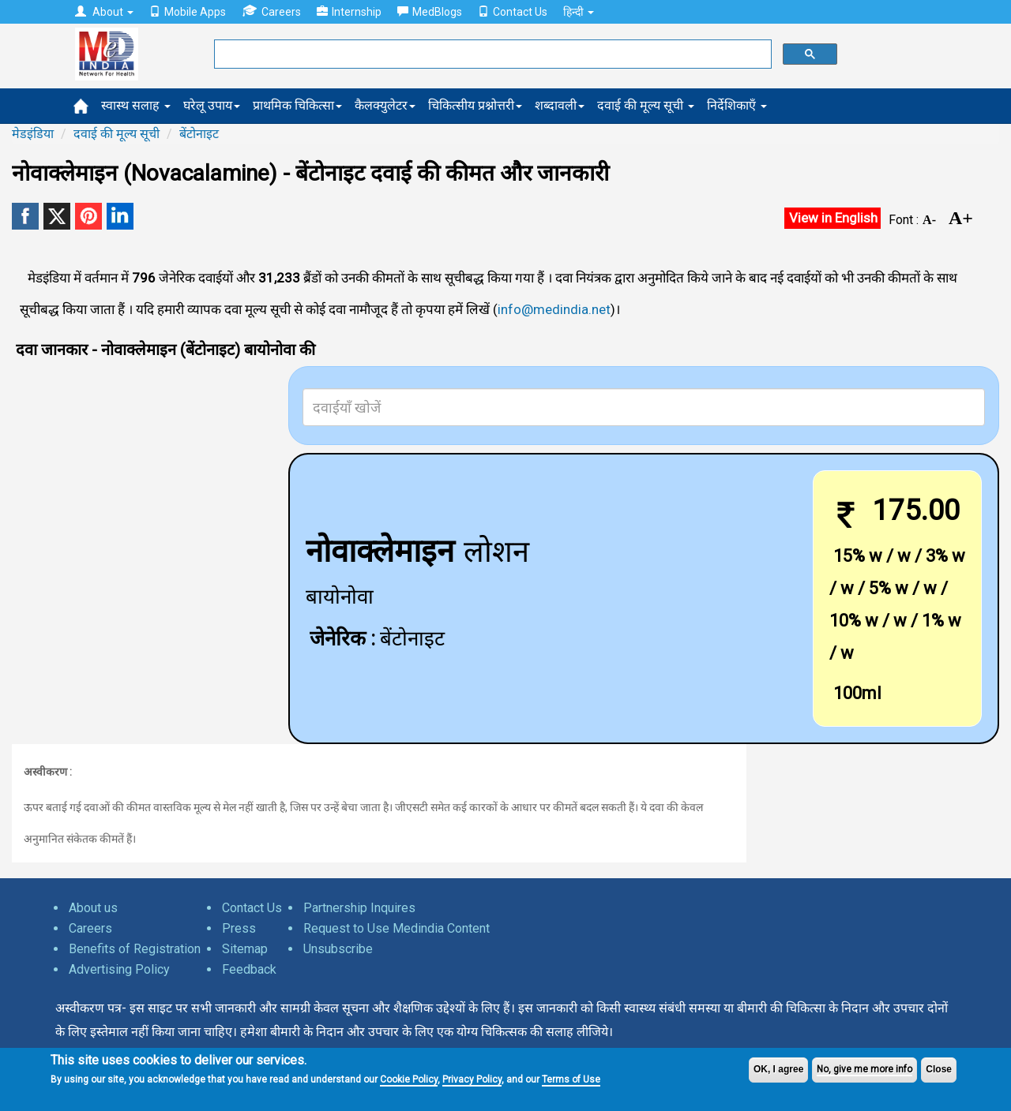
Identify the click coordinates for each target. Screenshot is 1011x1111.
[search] (491, 54)
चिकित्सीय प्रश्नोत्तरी (475, 105)
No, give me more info (864, 1069)
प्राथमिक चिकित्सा (297, 105)
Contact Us (512, 12)
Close (939, 1069)
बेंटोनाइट (199, 133)
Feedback (249, 969)
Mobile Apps (187, 12)
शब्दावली (559, 105)
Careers (271, 11)
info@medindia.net (554, 309)
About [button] (104, 12)
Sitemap (245, 948)
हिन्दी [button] (578, 12)
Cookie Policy (409, 1079)
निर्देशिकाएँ (737, 105)
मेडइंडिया (33, 133)
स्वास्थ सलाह (136, 105)
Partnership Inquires (359, 907)
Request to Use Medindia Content (396, 928)
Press (239, 928)
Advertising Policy (119, 969)
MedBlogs (429, 12)
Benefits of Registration (135, 948)
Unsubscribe (338, 948)
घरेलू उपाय (211, 105)
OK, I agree (778, 1069)
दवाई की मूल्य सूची (645, 105)
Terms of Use (571, 1079)
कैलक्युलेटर (385, 105)
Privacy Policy (472, 1079)
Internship (349, 12)
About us (93, 907)
